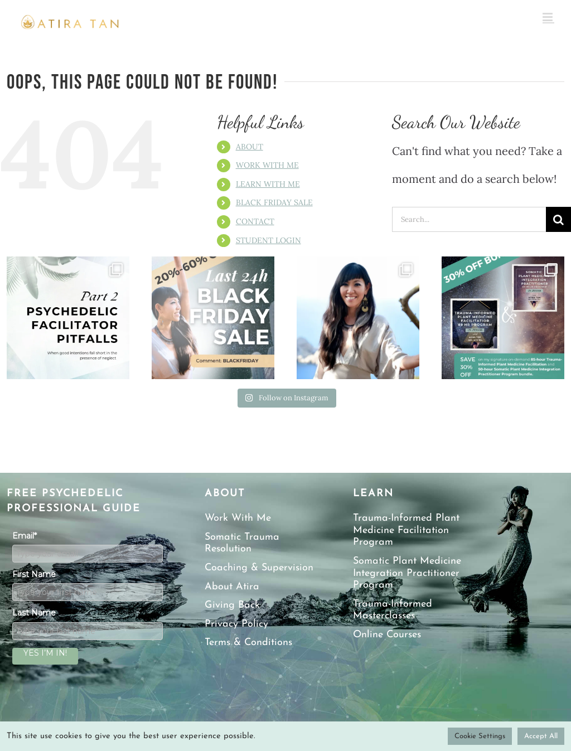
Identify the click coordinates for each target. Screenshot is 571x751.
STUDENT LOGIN (268, 240)
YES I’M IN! (45, 653)
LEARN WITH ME (268, 184)
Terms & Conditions (248, 642)
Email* (24, 536)
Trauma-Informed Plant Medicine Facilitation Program (406, 530)
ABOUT (249, 147)
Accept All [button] (541, 736)
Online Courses (387, 634)
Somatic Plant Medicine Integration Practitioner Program (407, 573)
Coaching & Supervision (259, 568)
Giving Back (232, 605)
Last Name (34, 613)
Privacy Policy (236, 624)
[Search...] (469, 219)
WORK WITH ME (267, 165)
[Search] (558, 219)
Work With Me (238, 518)
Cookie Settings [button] (479, 736)
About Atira (232, 587)
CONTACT (255, 221)
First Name (34, 574)
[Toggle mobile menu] (548, 17)
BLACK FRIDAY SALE (274, 202)
